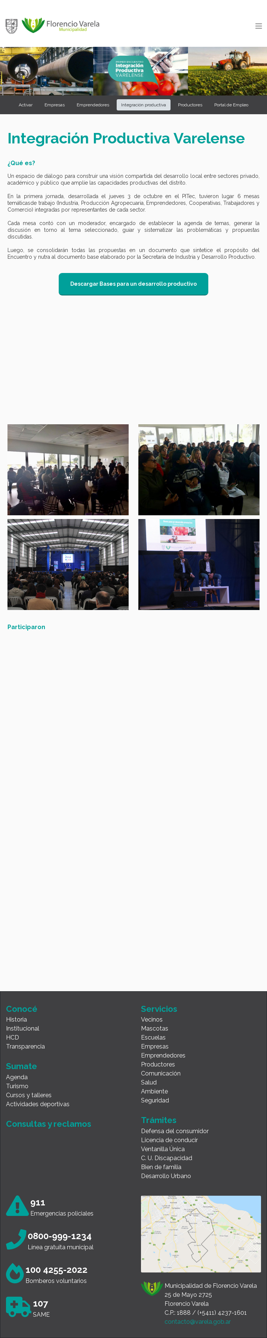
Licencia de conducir (169, 1140)
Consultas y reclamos (48, 1124)
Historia (16, 1019)
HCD (12, 1037)
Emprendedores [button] (93, 104)
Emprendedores (163, 1055)
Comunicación (161, 1073)
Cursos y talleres (29, 1095)
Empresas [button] (54, 104)
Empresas (155, 1046)
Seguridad (155, 1100)
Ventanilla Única (163, 1149)
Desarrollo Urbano (166, 1176)
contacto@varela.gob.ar (198, 1321)
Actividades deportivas (38, 1104)
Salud (149, 1082)
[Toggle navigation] (259, 26)
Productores (158, 1064)
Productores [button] (190, 104)
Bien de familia (161, 1167)
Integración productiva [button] (143, 104)
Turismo (17, 1086)
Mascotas (154, 1028)
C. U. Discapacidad (166, 1158)
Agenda (17, 1077)
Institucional (22, 1028)
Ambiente (154, 1091)
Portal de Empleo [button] (231, 104)
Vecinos (152, 1019)
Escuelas (153, 1037)
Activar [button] (26, 104)
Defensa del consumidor (175, 1131)
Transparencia (25, 1046)
